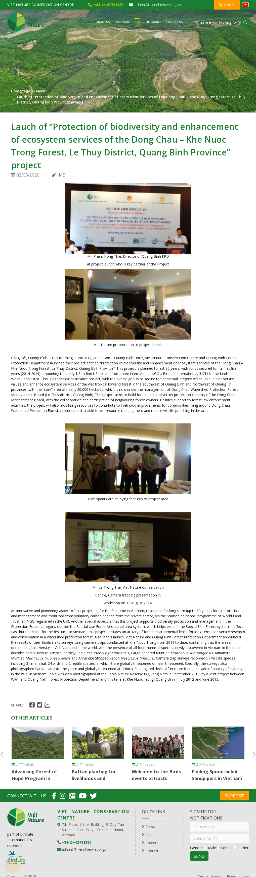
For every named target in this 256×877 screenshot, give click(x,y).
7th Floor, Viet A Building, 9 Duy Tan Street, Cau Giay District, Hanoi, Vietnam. (93, 829)
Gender (196, 847)
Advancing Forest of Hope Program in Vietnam (34, 778)
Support (227, 5)
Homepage (20, 91)
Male (212, 847)
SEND (199, 856)
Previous (1, 754)
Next (254, 754)
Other (243, 847)
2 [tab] (131, 110)
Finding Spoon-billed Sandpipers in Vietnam (217, 775)
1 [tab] (124, 110)
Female (227, 847)
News (41, 91)
